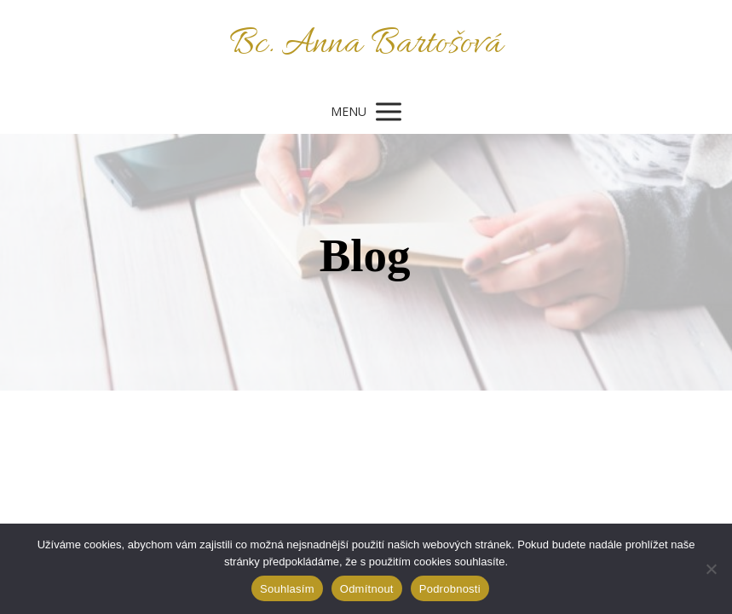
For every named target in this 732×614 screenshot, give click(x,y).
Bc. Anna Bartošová (366, 45)
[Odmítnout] (710, 568)
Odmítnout (367, 588)
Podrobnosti (450, 588)
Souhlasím (287, 588)
